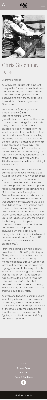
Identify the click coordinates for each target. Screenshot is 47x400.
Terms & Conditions (24, 377)
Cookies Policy (23, 368)
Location (23, 372)
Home (23, 363)
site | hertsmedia (23, 395)
